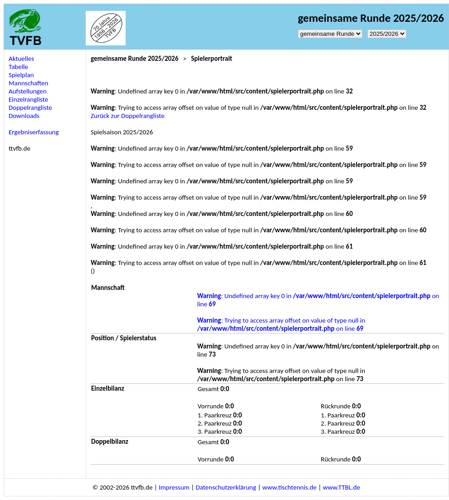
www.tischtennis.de (289, 487)
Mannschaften (28, 83)
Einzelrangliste (28, 99)
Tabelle (18, 67)
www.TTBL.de (341, 487)
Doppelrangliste (30, 107)
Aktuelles (21, 58)
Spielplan (21, 75)
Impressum (174, 487)
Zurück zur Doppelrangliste (128, 116)
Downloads (24, 116)
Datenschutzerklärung (225, 487)
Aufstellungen (28, 91)
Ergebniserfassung (34, 132)
